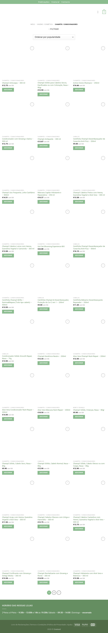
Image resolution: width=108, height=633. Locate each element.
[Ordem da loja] (54, 37)
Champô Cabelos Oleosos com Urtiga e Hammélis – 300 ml (53, 518)
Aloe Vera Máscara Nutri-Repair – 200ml (54, 410)
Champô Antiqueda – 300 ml (49, 139)
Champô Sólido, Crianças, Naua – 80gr (88, 410)
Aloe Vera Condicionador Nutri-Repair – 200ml (18, 411)
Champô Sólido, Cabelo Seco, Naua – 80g (17, 464)
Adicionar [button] (8, 90)
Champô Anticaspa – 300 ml (13, 83)
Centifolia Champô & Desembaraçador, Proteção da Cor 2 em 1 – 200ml (53, 301)
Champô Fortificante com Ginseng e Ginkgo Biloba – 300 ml (16, 574)
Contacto (65, 2)
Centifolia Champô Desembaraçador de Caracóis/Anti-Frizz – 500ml (89, 247)
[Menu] (98, 12)
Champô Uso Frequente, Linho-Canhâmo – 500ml (18, 194)
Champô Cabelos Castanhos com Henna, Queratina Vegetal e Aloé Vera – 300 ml (89, 519)
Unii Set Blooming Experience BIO (51, 246)
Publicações (43, 2)
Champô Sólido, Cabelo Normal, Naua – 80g (54, 464)
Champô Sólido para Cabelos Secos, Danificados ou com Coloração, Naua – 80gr (53, 85)
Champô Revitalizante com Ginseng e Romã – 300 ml (53, 574)
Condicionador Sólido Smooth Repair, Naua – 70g (17, 357)
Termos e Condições (38, 625)
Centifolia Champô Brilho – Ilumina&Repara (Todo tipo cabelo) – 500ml (17, 302)
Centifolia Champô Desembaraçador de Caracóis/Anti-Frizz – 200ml (89, 140)
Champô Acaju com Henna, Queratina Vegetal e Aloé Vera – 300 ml (17, 518)
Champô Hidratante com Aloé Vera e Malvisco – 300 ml (88, 574)
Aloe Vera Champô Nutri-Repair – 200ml (89, 356)
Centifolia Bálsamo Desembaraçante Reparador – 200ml (88, 301)
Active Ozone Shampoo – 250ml (86, 83)
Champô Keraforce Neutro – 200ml (52, 356)
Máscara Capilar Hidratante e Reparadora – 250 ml (49, 194)
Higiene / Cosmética (45, 24)
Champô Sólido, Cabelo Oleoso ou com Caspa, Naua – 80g (89, 464)
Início (33, 24)
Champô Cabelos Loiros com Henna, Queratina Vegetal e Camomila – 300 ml (18, 247)
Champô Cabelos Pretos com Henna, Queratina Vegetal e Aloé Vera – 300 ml (89, 194)
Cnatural (55, 2)
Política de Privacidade (56, 625)
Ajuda (69, 625)
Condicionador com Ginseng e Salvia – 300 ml (17, 140)
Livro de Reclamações (20, 625)
